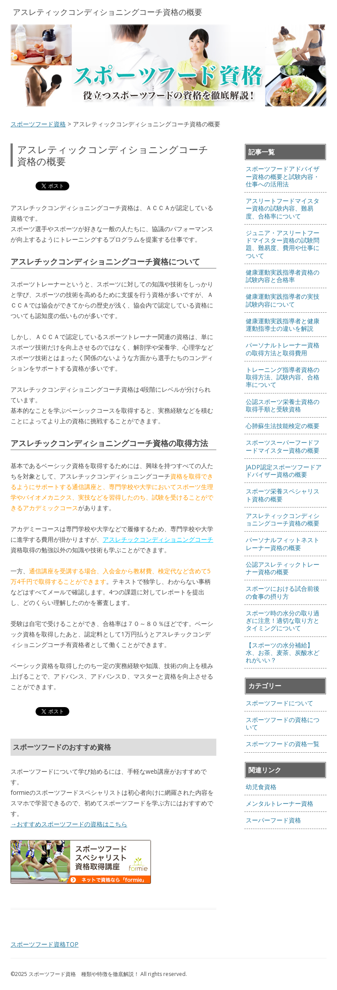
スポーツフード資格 (38, 124)
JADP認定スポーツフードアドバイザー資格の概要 (284, 471)
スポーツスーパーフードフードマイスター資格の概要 (282, 446)
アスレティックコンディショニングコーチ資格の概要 (282, 519)
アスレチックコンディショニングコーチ (158, 539)
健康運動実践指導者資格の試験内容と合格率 (282, 276)
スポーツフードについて (279, 703)
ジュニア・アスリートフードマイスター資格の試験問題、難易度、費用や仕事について (282, 244)
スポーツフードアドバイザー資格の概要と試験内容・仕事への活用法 (282, 176)
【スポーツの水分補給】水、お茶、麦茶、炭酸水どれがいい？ (282, 653)
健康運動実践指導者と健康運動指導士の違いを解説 (282, 324)
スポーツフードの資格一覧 (282, 744)
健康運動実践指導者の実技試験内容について (282, 300)
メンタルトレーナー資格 (279, 803)
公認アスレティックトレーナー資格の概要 (282, 568)
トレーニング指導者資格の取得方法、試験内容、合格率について (282, 377)
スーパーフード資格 (273, 820)
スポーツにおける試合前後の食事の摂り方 (282, 592)
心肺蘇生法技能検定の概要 (282, 426)
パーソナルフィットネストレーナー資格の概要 (282, 543)
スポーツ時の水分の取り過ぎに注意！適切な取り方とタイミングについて (282, 621)
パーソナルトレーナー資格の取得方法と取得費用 (282, 349)
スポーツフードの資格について (282, 723)
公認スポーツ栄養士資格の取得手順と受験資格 (282, 405)
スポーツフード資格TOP (45, 944)
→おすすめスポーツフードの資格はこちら (69, 824)
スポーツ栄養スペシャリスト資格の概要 (282, 495)
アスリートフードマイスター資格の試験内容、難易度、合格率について (282, 208)
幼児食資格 (261, 787)
